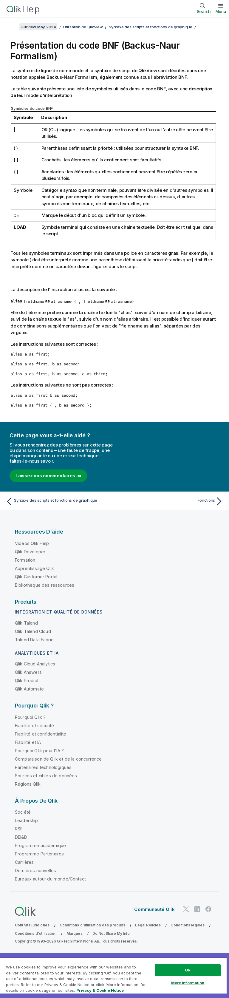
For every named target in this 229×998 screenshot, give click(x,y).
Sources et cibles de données (46, 775)
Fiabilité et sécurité (34, 725)
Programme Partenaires (39, 853)
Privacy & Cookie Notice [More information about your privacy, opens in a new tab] (100, 990)
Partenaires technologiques (43, 767)
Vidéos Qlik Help (32, 543)
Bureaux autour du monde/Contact (50, 878)
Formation (25, 560)
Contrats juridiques (32, 925)
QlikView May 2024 (38, 26)
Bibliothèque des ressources (44, 585)
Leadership (26, 820)
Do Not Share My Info (111, 933)
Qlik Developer (30, 551)
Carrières (24, 862)
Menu (221, 11)
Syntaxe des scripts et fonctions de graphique (150, 26)
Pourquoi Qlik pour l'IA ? (39, 750)
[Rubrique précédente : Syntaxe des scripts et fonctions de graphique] (58, 501)
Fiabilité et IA (28, 742)
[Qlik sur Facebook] (208, 909)
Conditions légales (188, 925)
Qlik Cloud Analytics (35, 663)
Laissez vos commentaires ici (48, 475)
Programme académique (40, 845)
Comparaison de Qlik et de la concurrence (58, 758)
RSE (19, 828)
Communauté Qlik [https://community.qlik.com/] (154, 909)
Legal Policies (147, 925)
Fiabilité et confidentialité (40, 733)
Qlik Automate (29, 688)
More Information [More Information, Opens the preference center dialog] (188, 982)
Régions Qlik (28, 784)
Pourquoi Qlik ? (30, 717)
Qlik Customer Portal (36, 576)
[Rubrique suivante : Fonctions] (171, 501)
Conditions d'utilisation (35, 933)
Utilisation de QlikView (83, 26)
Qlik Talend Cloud (33, 631)
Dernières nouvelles (35, 870)
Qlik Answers (28, 672)
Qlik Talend (26, 622)
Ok (187, 970)
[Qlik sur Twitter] (186, 909)
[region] (113, 978)
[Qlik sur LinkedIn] (197, 909)
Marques (74, 933)
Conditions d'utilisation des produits (92, 925)
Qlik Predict (26, 680)
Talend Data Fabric (34, 639)
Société (23, 812)
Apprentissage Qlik (34, 568)
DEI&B (21, 837)
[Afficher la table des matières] (11, 27)
